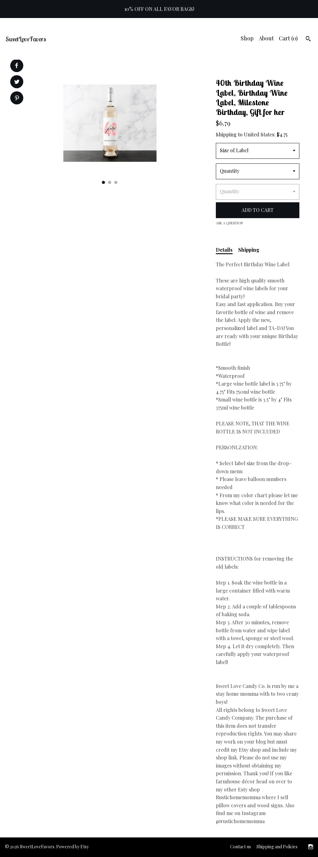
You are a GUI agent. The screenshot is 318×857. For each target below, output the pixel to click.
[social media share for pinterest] (17, 99)
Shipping (248, 249)
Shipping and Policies (277, 847)
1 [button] (103, 182)
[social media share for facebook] (16, 65)
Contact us (240, 847)
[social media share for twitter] (17, 82)
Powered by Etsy (72, 847)
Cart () (288, 38)
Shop (247, 38)
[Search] (308, 39)
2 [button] (109, 182)
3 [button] (115, 182)
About (266, 38)
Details (224, 249)
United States (259, 134)
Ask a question (229, 223)
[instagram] (310, 847)
